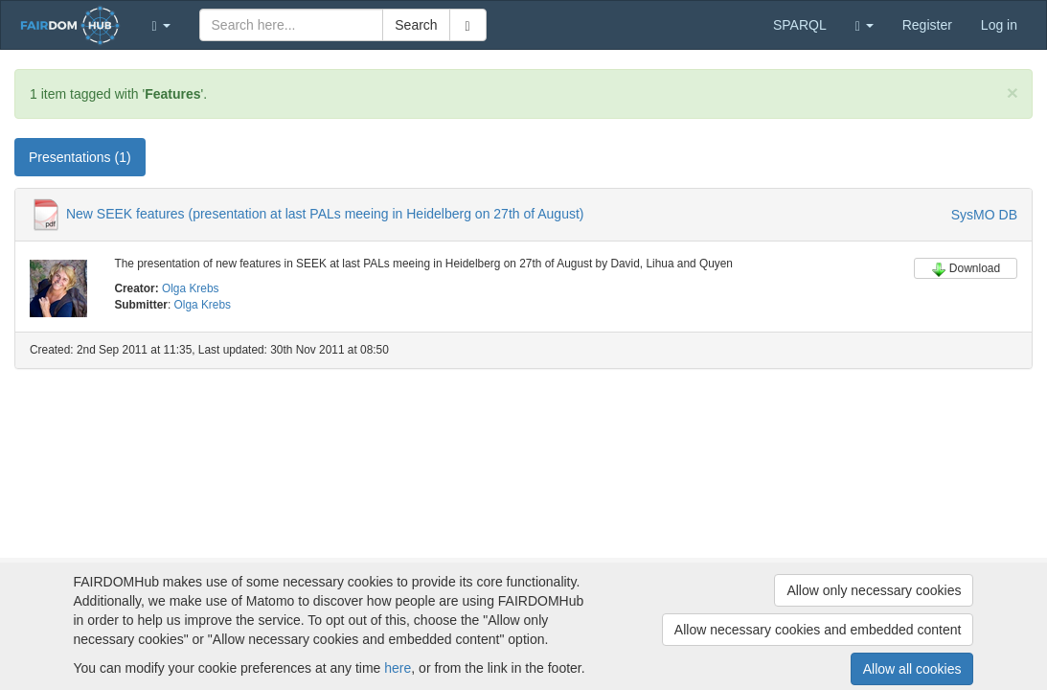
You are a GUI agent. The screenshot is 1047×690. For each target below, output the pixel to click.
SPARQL (800, 25)
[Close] (1012, 92)
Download (965, 269)
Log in (999, 25)
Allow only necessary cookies (873, 590)
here (397, 668)
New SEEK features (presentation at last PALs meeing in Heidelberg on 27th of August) (325, 213)
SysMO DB (984, 214)
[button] (161, 25)
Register (927, 25)
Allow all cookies (912, 669)
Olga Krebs (190, 288)
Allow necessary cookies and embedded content (818, 629)
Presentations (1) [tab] (80, 157)
